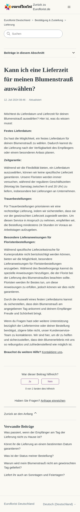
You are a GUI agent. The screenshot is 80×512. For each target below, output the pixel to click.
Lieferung (9, 24)
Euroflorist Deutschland (17, 20)
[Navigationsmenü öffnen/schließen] (69, 7)
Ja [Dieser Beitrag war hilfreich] (30, 381)
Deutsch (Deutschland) (59, 504)
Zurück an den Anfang (20, 413)
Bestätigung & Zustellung (49, 20)
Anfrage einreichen (53, 400)
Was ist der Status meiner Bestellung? (29, 455)
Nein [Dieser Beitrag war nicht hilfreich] (50, 381)
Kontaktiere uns (52, 352)
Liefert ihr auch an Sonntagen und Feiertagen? (34, 475)
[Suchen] (33, 34)
